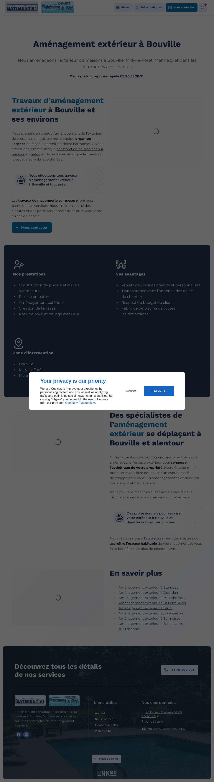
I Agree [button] (159, 391)
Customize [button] (131, 391)
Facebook (85, 402)
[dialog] (107, 391)
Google (70, 402)
